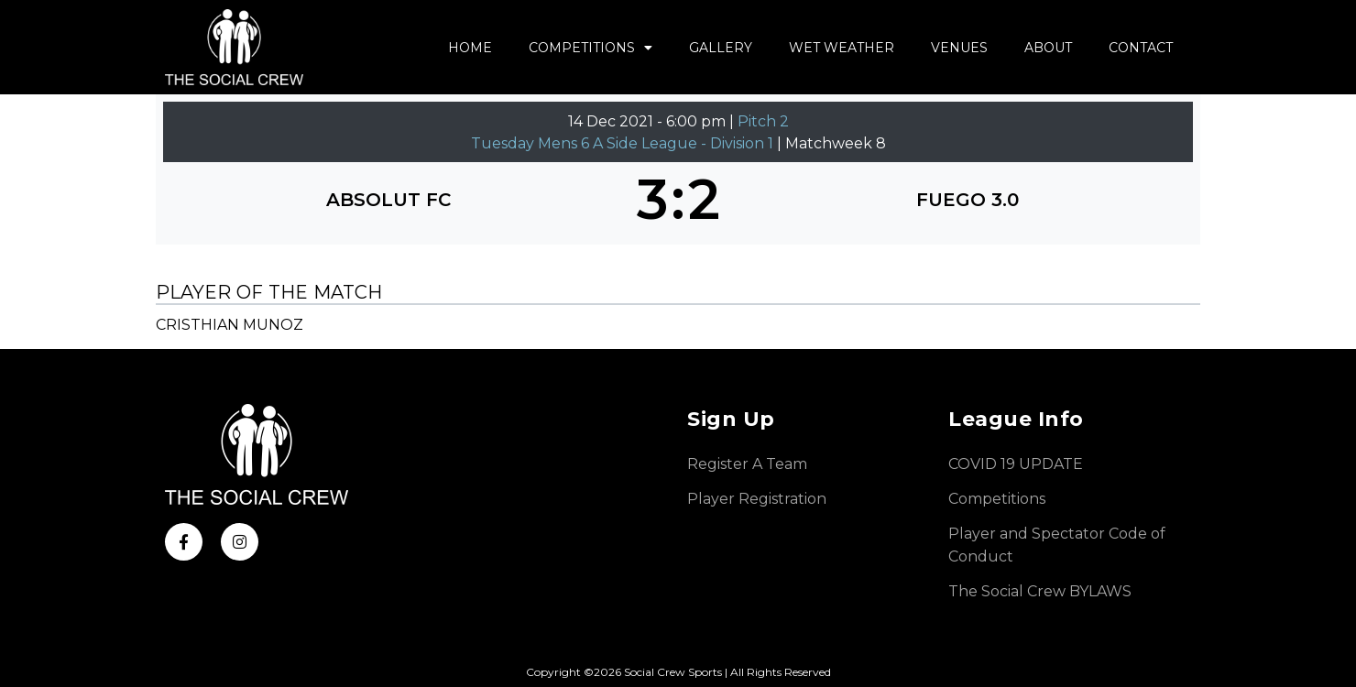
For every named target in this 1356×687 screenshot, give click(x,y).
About (1048, 47)
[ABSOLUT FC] (389, 200)
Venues (959, 47)
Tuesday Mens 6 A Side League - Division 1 (624, 143)
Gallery (720, 47)
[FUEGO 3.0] (968, 200)
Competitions (590, 47)
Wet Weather (841, 47)
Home (470, 47)
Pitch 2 (763, 121)
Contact (1141, 47)
